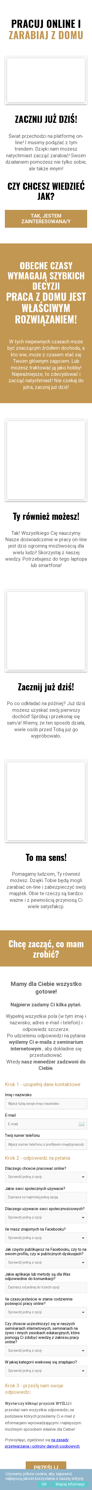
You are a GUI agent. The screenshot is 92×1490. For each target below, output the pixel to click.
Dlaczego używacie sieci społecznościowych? (45, 1208)
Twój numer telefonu (22, 1135)
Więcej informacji (69, 1484)
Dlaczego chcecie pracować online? (35, 1168)
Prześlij (46, 1468)
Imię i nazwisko (18, 1095)
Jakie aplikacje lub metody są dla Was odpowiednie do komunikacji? (37, 1276)
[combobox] (46, 1177)
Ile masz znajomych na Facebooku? (35, 1229)
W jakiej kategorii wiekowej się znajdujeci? (41, 1362)
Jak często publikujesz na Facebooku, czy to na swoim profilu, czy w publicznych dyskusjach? (45, 1251)
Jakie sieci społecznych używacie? (35, 1188)
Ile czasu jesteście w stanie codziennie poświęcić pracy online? (39, 1301)
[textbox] (38, 1197)
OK (44, 1484)
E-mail (10, 1115)
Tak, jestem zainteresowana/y (46, 218)
